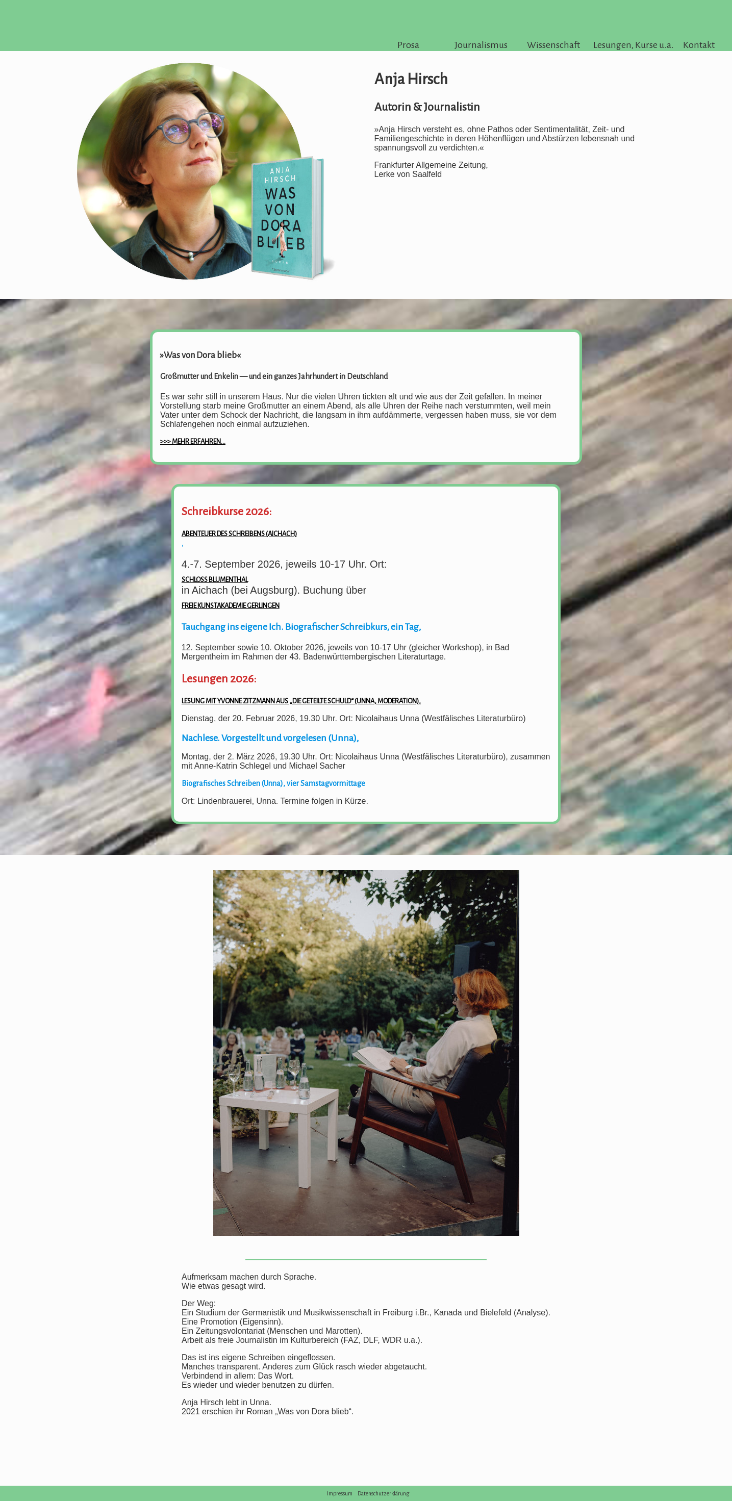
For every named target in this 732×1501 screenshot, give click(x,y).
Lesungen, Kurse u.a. (626, 45)
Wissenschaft (553, 45)
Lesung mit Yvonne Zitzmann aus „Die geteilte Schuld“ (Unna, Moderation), (301, 701)
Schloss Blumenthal (215, 579)
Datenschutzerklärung (384, 1493)
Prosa (408, 45)
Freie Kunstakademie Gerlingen (231, 605)
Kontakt (699, 45)
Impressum (339, 1493)
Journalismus (481, 45)
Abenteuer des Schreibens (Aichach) (239, 534)
